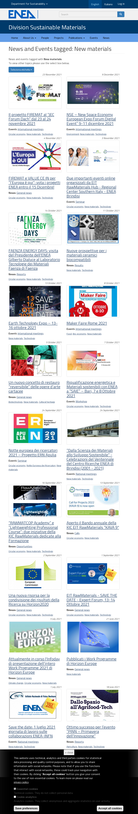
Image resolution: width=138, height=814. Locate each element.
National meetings (86, 474)
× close (69, 752)
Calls (77, 533)
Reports (21, 274)
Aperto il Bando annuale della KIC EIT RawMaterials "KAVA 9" (93, 525)
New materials (34, 134)
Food (69, 333)
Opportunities (24, 546)
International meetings (31, 129)
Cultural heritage (47, 402)
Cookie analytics (26, 797)
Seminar (80, 202)
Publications (77, 38)
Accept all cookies (110, 808)
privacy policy (21, 782)
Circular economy (17, 134)
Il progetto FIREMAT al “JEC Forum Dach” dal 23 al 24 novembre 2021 (31, 118)
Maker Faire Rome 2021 (87, 323)
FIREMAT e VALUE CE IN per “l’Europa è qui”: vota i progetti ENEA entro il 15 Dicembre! (34, 182)
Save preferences (26, 808)
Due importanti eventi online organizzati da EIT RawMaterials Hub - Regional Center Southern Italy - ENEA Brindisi (91, 187)
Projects (59, 38)
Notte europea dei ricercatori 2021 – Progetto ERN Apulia (33, 452)
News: (12, 193)
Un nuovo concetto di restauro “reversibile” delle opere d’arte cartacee (34, 386)
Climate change (16, 683)
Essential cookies (27, 789)
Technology (47, 134)
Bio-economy (79, 333)
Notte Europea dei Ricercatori (41, 465)
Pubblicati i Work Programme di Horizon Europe (91, 661)
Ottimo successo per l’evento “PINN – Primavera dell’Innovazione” (91, 731)
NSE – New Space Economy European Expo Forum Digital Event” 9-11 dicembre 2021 (91, 118)
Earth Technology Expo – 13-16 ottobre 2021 (33, 325)
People (45, 38)
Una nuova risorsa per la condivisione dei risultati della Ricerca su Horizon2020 (34, 599)
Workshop (81, 401)
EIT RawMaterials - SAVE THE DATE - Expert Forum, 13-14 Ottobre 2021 (92, 599)
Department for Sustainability (29, 4)
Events (94, 38)
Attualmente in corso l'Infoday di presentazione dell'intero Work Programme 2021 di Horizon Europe (34, 665)
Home (14, 38)
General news (24, 193)
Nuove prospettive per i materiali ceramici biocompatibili (87, 255)
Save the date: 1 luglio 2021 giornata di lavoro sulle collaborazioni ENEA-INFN (32, 731)
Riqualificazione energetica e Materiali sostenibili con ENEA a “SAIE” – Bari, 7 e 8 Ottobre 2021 (92, 389)
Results (79, 265)
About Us (29, 38)
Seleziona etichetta (21, 69)
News (106, 38)
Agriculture (72, 746)
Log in (121, 4)
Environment (73, 134)
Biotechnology (16, 402)
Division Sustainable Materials (47, 27)
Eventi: (13, 129)
